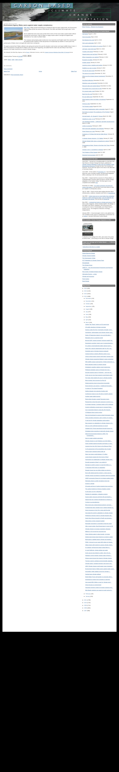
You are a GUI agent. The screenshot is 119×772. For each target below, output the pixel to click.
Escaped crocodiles (87, 60)
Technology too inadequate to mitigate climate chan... (99, 459)
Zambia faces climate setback (93, 574)
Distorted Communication (89, 155)
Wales (9, 59)
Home (40, 71)
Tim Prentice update (87, 106)
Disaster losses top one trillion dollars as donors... (98, 470)
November (88, 301)
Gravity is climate (89, 483)
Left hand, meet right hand (89, 49)
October (88, 303)
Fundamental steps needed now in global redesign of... (99, 507)
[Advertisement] (90, 620)
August (88, 309)
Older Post (74, 71)
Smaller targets (86, 62)
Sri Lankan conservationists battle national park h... (98, 345)
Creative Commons (49, 52)
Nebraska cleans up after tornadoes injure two (97, 481)
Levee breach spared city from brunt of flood (96, 457)
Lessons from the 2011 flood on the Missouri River (98, 446)
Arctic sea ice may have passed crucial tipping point (98, 375)
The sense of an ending (88, 73)
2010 (85, 602)
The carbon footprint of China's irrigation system (97, 489)
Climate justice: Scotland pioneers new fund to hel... (98, 563)
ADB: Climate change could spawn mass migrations (98, 566)
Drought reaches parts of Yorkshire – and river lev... (98, 372)
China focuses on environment (93, 585)
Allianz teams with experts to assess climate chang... (99, 545)
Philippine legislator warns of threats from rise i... (98, 370)
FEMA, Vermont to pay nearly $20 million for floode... (99, 542)
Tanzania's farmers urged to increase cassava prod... (99, 587)
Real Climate (85, 281)
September (89, 306)
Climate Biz (106, 199)
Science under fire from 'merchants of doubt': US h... (99, 329)
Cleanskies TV (101, 171)
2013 (85, 293)
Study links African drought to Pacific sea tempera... (98, 518)
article (85, 216)
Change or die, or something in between (92, 149)
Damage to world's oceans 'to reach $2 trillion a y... (98, 465)
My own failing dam (87, 96)
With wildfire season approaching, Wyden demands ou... (100, 361)
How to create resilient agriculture (94, 438)
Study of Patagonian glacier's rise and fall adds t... (98, 335)
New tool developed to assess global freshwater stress (99, 415)
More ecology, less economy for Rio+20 (95, 380)
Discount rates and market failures (91, 86)
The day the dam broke (88, 70)
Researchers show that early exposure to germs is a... (99, 402)
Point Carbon (85, 279)
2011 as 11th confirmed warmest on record (96, 425)
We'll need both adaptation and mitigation (93, 128)
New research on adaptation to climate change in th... (99, 423)
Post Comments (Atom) (17, 74)
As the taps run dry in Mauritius (93, 491)
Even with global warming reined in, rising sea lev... (98, 473)
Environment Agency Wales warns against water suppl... (100, 569)
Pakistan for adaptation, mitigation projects (96, 494)
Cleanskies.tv (111, 193)
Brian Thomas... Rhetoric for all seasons (92, 27)
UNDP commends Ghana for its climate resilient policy (99, 478)
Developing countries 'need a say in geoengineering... (99, 343)
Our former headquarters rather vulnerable (93, 109)
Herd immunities (86, 37)
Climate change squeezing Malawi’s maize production (99, 359)
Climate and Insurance (88, 276)
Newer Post (7, 71)
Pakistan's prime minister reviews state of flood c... (98, 555)
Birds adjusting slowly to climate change (95, 364)
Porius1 (28, 52)
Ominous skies (86, 103)
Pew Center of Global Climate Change (92, 271)
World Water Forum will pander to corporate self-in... (99, 577)
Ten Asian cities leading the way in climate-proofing (98, 378)
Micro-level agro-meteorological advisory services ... (99, 505)
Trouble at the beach (87, 51)
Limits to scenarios (87, 126)
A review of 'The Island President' (94, 388)
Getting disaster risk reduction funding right (96, 391)
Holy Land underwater (88, 43)
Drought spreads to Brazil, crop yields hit (96, 462)
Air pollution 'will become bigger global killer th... (97, 547)
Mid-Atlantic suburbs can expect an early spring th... (98, 590)
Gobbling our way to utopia (89, 68)
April (87, 319)
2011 (85, 600)
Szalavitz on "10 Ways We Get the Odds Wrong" (95, 134)
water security (18, 59)
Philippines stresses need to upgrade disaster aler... (98, 515)
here (96, 182)
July (87, 311)
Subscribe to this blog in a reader (91, 247)
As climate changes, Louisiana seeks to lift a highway (99, 404)
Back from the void (87, 94)
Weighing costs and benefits (89, 83)
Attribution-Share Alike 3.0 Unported (61, 52)
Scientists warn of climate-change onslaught (96, 351)
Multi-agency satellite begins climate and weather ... (98, 539)
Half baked (85, 34)
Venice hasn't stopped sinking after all (95, 451)
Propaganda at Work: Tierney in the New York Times (96, 145)
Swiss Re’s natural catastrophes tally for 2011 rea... (98, 348)
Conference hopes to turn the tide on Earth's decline (99, 394)
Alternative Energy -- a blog (89, 274)
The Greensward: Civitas (88, 258)
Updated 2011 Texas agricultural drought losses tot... (99, 428)
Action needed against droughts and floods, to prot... (99, 443)
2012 (85, 296)
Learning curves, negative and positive (92, 65)
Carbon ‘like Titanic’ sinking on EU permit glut (97, 324)
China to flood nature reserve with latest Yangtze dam (99, 356)
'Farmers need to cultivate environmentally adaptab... (99, 561)
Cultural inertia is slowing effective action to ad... (98, 353)
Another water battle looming (92, 396)
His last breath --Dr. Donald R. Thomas (92, 116)
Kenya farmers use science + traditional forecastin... (99, 386)
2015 (85, 288)
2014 (85, 291)
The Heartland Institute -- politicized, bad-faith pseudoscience (98, 121)
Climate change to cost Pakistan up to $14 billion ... (98, 441)
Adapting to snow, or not (88, 119)
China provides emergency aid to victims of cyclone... (99, 417)
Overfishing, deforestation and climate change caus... (99, 332)
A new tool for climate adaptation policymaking (97, 420)
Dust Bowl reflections (87, 80)
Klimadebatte (85, 263)
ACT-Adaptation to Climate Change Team (93, 260)
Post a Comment (8, 69)
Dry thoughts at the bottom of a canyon (92, 46)
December (88, 298)
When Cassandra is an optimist (90, 57)
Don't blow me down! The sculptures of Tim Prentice (96, 112)
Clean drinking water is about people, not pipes (97, 534)
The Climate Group (87, 265)
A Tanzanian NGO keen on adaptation (95, 467)
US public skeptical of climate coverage (95, 327)
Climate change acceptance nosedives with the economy (100, 475)
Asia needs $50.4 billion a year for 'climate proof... (98, 582)
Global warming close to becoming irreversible (97, 383)
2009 (85, 605)
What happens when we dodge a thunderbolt (94, 99)
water (13, 59)
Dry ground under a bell (88, 91)
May (87, 317)
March (87, 322)
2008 (85, 608)
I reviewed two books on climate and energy (100, 202)
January (88, 596)
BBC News (27, 27)
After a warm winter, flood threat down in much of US (99, 526)
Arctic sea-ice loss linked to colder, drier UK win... (98, 553)
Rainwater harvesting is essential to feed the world (98, 523)
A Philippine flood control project (93, 412)
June (87, 314)
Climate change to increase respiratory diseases (98, 529)
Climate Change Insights (88, 255)
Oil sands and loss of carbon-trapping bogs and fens (99, 486)
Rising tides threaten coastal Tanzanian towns (97, 399)
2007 (85, 610)
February (88, 593)
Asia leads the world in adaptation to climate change (99, 513)
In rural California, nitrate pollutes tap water (96, 550)
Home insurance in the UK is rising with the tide (97, 510)
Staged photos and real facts (89, 54)
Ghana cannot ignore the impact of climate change (98, 558)
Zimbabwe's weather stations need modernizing (97, 367)
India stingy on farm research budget (95, 521)
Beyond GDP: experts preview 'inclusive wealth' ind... (99, 340)
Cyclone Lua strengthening (92, 502)
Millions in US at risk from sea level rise (95, 531)
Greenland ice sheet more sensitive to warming (97, 579)
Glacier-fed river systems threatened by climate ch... (99, 499)
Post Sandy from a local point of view (92, 88)
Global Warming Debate (88, 253)
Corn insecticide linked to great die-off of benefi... (98, 410)
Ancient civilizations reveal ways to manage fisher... (98, 407)
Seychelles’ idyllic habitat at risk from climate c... (97, 571)
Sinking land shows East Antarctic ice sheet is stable (99, 537)
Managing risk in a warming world (94, 337)
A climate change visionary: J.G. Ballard (92, 138)
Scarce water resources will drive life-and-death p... (98, 497)
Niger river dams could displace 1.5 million (96, 454)
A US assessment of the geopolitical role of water (98, 449)
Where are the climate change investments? (93, 76)
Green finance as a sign (88, 131)
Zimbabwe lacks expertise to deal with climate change (99, 431)
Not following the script (88, 40)
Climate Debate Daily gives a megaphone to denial (95, 141)
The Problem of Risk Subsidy (90, 152)
